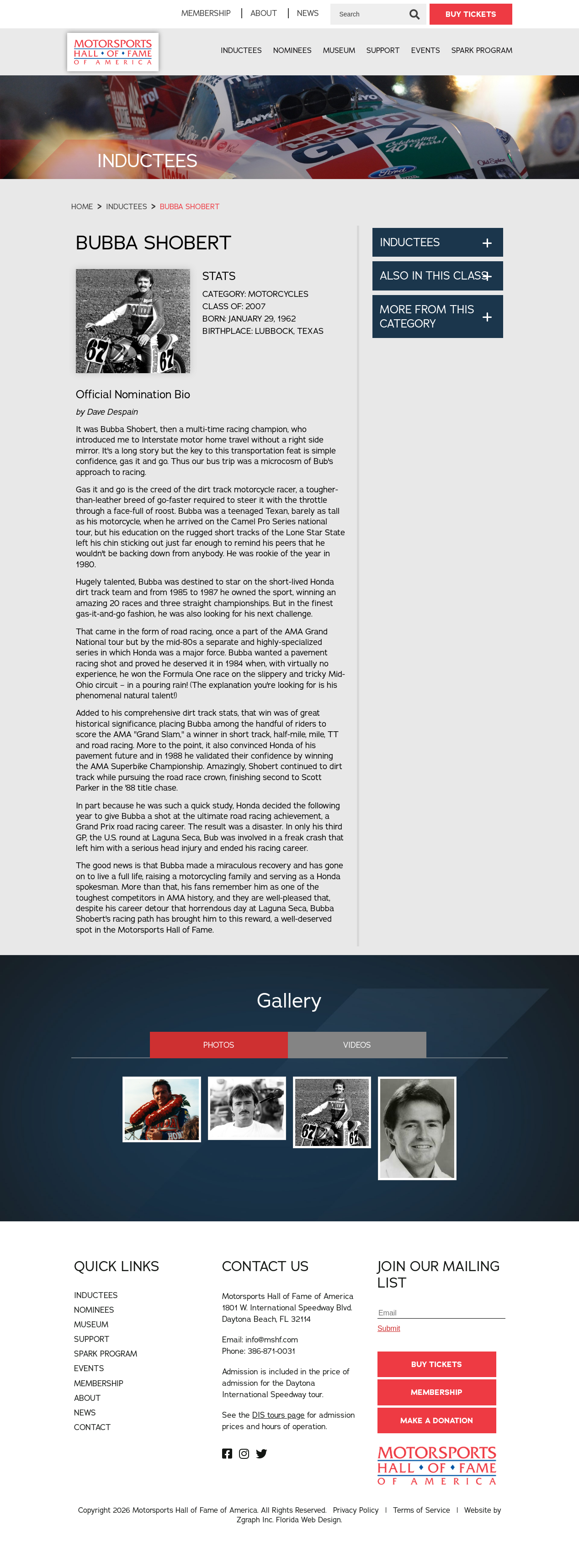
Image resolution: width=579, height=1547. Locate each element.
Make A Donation (436, 1420)
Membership (206, 13)
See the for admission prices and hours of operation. (288, 1419)
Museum (339, 50)
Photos (234, 1044)
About (263, 13)
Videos (342, 1044)
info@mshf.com (271, 1338)
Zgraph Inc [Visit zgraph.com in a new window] (254, 1519)
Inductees (241, 50)
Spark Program (482, 50)
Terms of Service (421, 1509)
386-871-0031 (271, 1350)
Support (383, 50)
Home (82, 206)
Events (425, 50)
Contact (92, 1426)
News (308, 13)
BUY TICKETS (471, 14)
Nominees (292, 50)
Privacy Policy (356, 1509)
